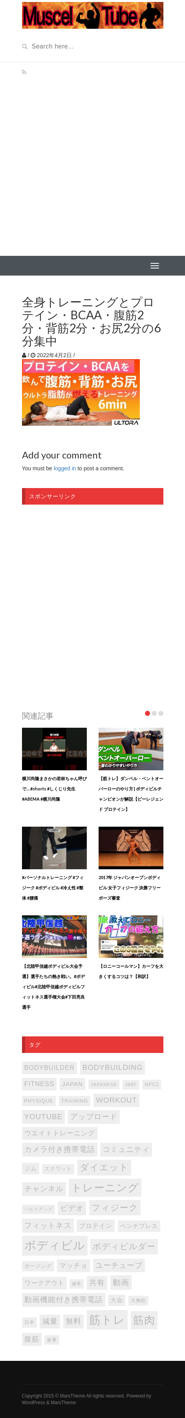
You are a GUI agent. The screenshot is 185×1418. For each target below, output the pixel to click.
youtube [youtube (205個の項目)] (43, 1116)
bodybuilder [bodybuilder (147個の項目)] (49, 1067)
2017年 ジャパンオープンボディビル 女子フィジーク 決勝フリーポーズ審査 (130, 887)
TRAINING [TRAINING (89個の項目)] (74, 1101)
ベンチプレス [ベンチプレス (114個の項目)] (139, 1226)
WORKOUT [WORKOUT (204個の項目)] (116, 1100)
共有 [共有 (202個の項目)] (97, 1282)
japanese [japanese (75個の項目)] (104, 1084)
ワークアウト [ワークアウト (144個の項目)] (44, 1282)
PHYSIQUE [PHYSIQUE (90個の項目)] (38, 1101)
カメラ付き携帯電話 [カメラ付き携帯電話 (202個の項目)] (59, 1149)
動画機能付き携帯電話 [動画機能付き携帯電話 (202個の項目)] (63, 1299)
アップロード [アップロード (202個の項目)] (93, 1116)
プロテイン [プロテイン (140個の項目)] (95, 1225)
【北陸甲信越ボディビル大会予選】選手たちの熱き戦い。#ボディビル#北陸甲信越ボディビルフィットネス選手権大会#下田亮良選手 (53, 986)
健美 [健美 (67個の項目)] (76, 1283)
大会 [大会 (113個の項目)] (116, 1300)
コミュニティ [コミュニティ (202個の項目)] (126, 1149)
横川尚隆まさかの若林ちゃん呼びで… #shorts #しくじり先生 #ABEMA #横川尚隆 (54, 788)
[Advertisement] (92, 159)
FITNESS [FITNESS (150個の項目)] (39, 1084)
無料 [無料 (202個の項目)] (73, 1321)
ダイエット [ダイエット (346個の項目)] (104, 1167)
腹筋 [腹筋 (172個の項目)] (31, 1339)
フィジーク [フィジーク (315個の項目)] (115, 1208)
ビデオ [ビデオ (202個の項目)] (72, 1208)
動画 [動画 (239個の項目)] (121, 1282)
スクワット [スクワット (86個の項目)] (58, 1169)
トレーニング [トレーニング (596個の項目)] (105, 1188)
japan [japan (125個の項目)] (72, 1084)
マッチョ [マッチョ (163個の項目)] (73, 1265)
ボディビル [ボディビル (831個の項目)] (54, 1245)
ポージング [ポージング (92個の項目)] (38, 1266)
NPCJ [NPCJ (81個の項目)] (151, 1084)
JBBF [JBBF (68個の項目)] (131, 1084)
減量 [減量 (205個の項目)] (50, 1321)
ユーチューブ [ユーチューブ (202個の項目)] (119, 1265)
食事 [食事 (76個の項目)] (52, 1339)
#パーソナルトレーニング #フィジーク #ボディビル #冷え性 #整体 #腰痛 (53, 887)
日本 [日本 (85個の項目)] (29, 1322)
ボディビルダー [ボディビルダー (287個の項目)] (124, 1246)
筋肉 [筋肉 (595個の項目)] (144, 1320)
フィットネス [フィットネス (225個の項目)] (47, 1225)
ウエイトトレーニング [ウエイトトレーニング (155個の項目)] (59, 1133)
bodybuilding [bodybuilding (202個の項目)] (112, 1067)
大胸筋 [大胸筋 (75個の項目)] (138, 1300)
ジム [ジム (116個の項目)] (30, 1168)
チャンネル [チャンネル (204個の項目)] (44, 1189)
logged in (65, 468)
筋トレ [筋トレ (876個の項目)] (107, 1319)
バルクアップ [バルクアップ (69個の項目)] (38, 1209)
